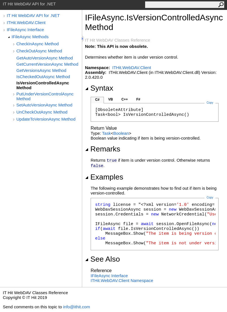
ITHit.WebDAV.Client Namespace (122, 280)
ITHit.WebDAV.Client (26, 22)
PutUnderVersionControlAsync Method (45, 96)
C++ (124, 99)
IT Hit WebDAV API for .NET (33, 15)
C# (97, 100)
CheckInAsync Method (37, 43)
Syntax (99, 88)
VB (110, 99)
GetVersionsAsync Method (41, 70)
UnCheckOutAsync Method (41, 112)
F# (138, 99)
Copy (210, 197)
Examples (104, 177)
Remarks (102, 149)
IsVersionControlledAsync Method (42, 85)
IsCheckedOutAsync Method (43, 76)
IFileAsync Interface (25, 29)
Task (106, 133)
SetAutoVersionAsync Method (44, 104)
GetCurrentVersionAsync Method (47, 64)
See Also (102, 259)
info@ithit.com (76, 306)
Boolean (121, 133)
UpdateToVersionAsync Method (45, 119)
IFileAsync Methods (30, 36)
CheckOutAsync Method (39, 50)
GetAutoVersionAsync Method (44, 57)
